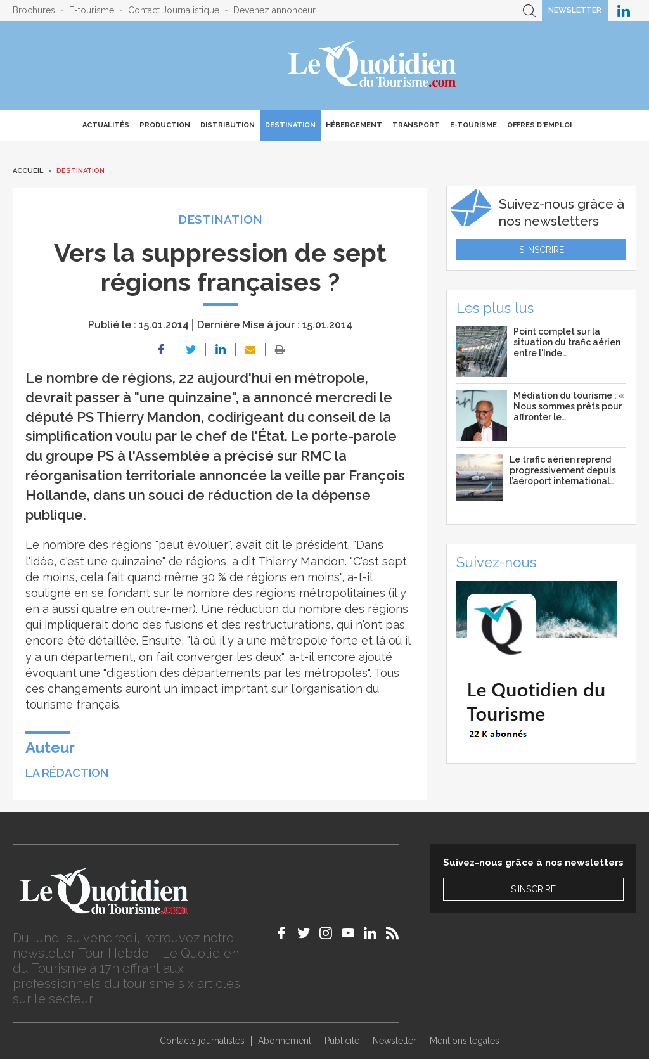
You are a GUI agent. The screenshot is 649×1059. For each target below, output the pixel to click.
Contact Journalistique (173, 10)
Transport (416, 125)
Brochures (34, 10)
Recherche (529, 10)
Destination (290, 125)
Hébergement (354, 125)
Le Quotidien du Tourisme (373, 65)
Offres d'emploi (539, 125)
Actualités (105, 125)
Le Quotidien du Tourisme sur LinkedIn (623, 10)
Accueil (28, 171)
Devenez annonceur (274, 10)
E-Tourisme (473, 125)
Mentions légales (464, 1041)
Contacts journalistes (202, 1041)
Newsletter (574, 10)
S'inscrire (541, 250)
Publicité (341, 1041)
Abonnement (284, 1041)
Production (164, 125)
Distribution (227, 125)
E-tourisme (91, 10)
